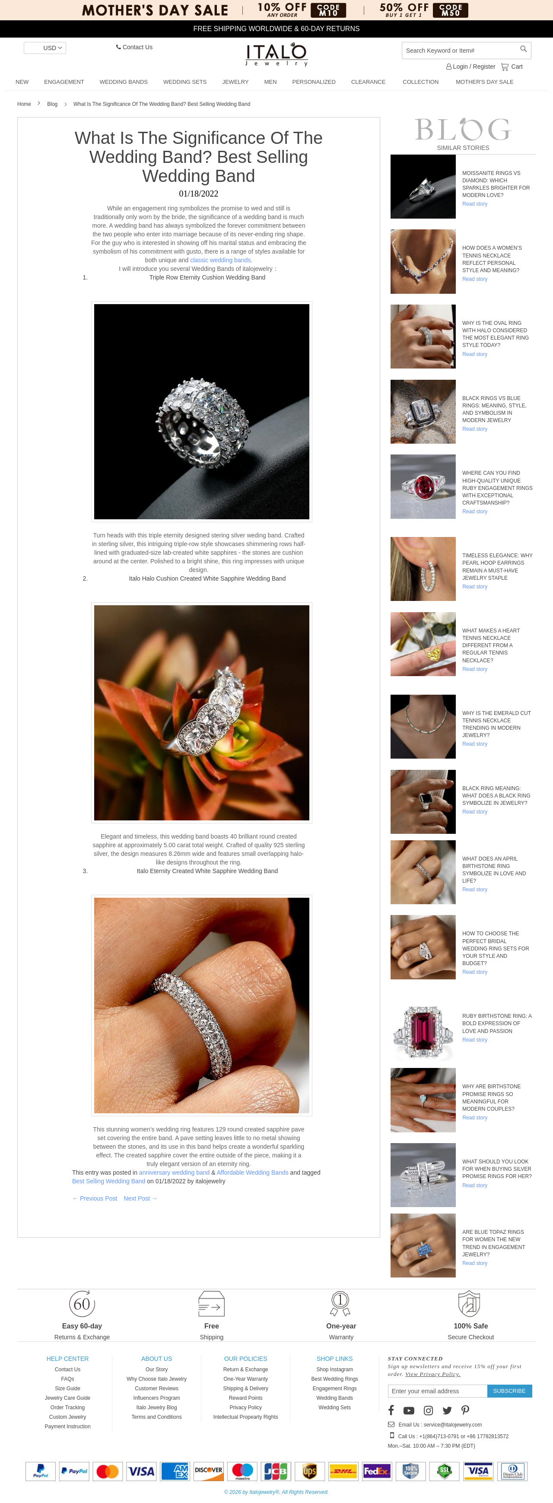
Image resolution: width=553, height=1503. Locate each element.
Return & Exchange (245, 1369)
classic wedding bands (220, 260)
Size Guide (67, 1388)
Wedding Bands (335, 1398)
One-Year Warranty (245, 1379)
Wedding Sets (335, 1407)
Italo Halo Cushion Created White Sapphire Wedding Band (207, 578)
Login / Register (471, 66)
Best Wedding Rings (335, 1379)
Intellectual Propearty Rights (245, 1417)
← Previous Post (94, 1198)
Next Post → (141, 1198)
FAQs (67, 1379)
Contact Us (134, 47)
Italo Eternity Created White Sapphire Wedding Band (207, 870)
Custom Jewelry (67, 1417)
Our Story (157, 1369)
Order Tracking (68, 1407)
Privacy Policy (245, 1407)
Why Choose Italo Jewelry (157, 1379)
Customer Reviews (156, 1388)
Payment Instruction (68, 1427)
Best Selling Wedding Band (108, 1181)
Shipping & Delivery (245, 1388)
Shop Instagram (334, 1369)
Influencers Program (156, 1398)
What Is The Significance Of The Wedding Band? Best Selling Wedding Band (199, 156)
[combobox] (466, 50)
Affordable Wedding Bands (253, 1172)
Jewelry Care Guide (67, 1398)
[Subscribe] (509, 1391)
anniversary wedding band (174, 1172)
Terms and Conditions (157, 1417)
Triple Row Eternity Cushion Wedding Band (207, 277)
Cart (516, 66)
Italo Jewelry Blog (157, 1407)
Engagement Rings (335, 1388)
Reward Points (246, 1398)
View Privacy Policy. (433, 1374)
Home (24, 104)
